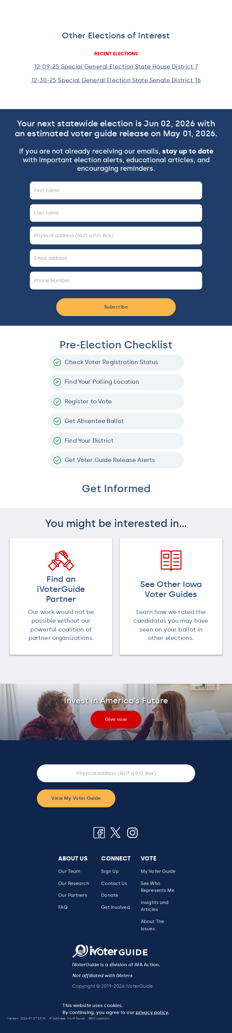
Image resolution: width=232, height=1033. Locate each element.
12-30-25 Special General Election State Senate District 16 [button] (116, 80)
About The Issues (152, 925)
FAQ (62, 907)
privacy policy (152, 1012)
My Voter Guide (158, 871)
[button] (158, 887)
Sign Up (110, 871)
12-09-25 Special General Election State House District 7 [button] (116, 66)
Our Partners (72, 895)
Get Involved (115, 907)
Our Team (69, 871)
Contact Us (114, 883)
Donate (109, 895)
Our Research (73, 883)
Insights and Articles (155, 906)
